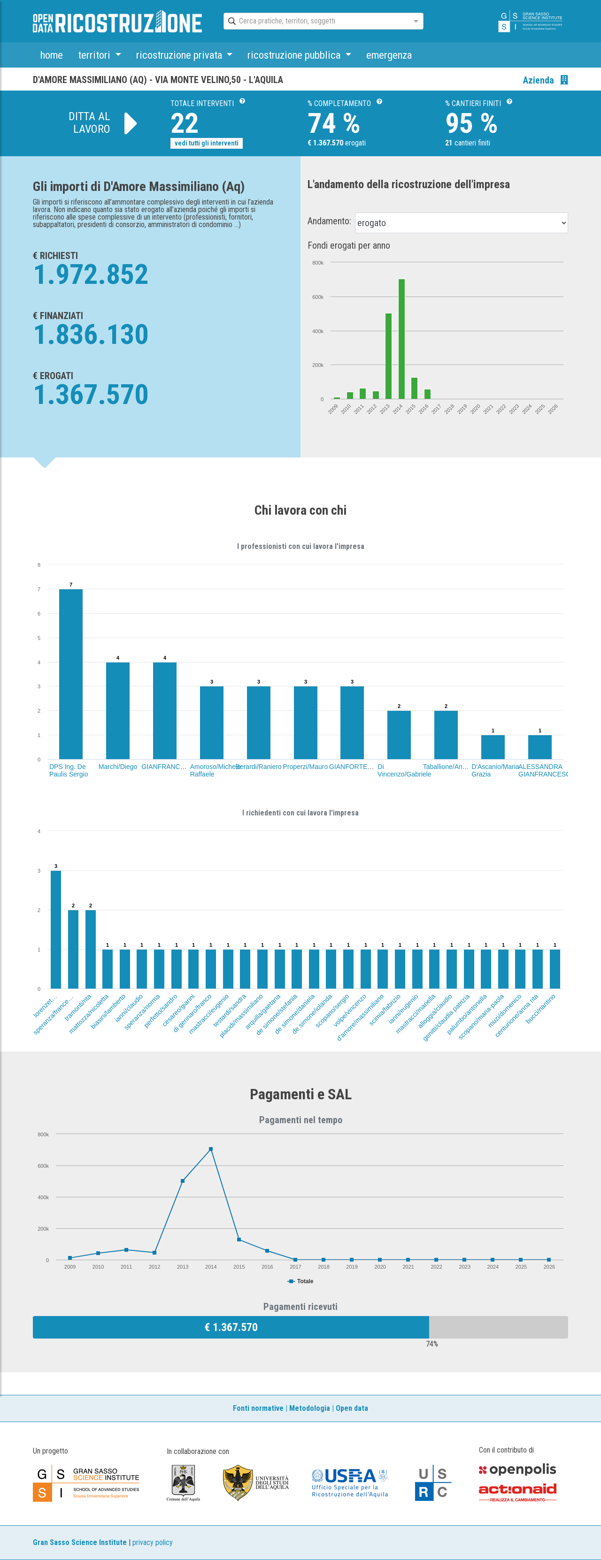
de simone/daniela (294, 1013)
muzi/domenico (504, 1010)
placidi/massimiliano (241, 1015)
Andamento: (329, 221)
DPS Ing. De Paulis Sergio (68, 770)
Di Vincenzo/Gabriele (404, 770)
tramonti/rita (78, 1007)
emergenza (389, 55)
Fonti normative (258, 1408)
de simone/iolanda (311, 1013)
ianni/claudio (128, 1007)
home (51, 55)
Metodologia (309, 1408)
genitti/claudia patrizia (446, 1017)
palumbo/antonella (466, 1013)
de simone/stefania (276, 1014)
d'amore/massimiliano (360, 1017)
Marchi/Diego (118, 766)
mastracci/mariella (415, 1013)
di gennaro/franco (192, 1013)
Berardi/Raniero (259, 766)
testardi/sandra (229, 1010)
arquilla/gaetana (262, 1011)
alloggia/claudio (435, 1011)
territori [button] (95, 55)
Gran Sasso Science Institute (80, 1542)
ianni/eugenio (402, 1008)
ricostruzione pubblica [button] (295, 55)
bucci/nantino (540, 1008)
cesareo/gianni (178, 1010)
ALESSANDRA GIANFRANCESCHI (547, 770)
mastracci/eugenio (208, 1013)
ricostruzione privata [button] (180, 55)
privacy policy (152, 1542)
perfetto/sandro (160, 1010)
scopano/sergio (332, 1010)
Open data (352, 1408)
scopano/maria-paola (480, 1016)
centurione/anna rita (516, 1015)
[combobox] (315, 21)
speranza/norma (142, 1011)
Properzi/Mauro (305, 766)
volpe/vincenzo (349, 1010)
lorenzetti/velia (49, 1001)
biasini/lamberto (108, 1011)
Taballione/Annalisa (451, 766)
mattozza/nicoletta (88, 1013)
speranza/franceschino (57, 1010)
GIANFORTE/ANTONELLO (369, 766)
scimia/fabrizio (384, 1009)
